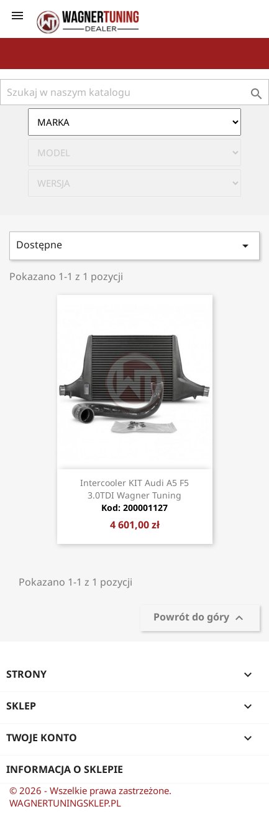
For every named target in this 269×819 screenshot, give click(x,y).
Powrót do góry (200, 617)
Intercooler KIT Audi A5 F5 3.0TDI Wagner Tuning (134, 495)
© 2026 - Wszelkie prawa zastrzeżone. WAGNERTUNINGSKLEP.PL (90, 796)
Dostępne (134, 245)
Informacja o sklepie (64, 769)
